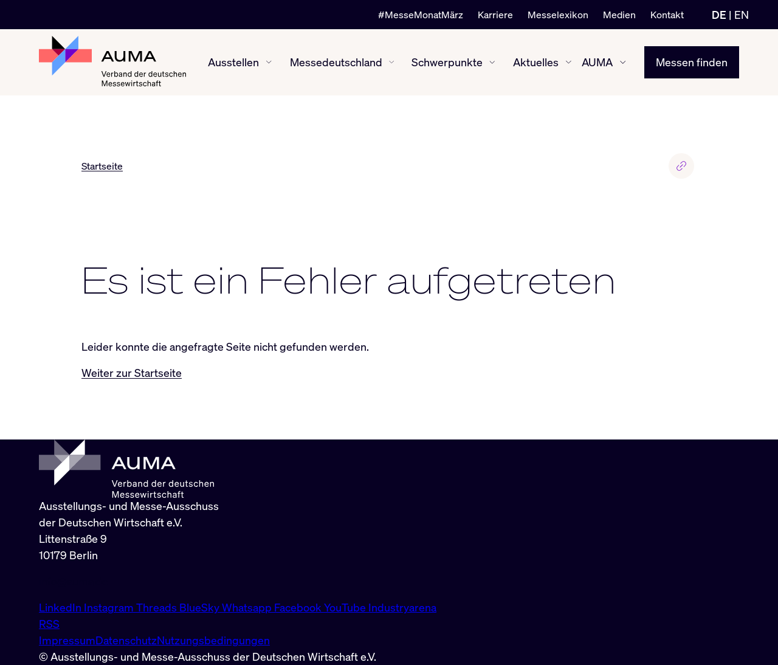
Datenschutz (126, 640)
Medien (619, 14)
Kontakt (667, 14)
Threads (157, 607)
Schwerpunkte (447, 62)
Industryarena (402, 607)
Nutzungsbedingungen (213, 640)
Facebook (299, 607)
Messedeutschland (336, 62)
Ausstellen (233, 62)
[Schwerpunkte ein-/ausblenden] (492, 63)
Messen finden (692, 62)
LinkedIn (61, 607)
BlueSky (200, 607)
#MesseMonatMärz (420, 14)
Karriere (495, 14)
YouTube (346, 607)
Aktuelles (536, 62)
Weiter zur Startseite (131, 372)
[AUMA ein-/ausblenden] (623, 62)
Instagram (110, 607)
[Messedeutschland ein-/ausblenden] (391, 62)
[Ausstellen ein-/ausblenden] (269, 62)
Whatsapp (248, 607)
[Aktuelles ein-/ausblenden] (568, 62)
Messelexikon (558, 14)
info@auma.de (73, 581)
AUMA (597, 62)
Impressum (67, 640)
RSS (49, 623)
